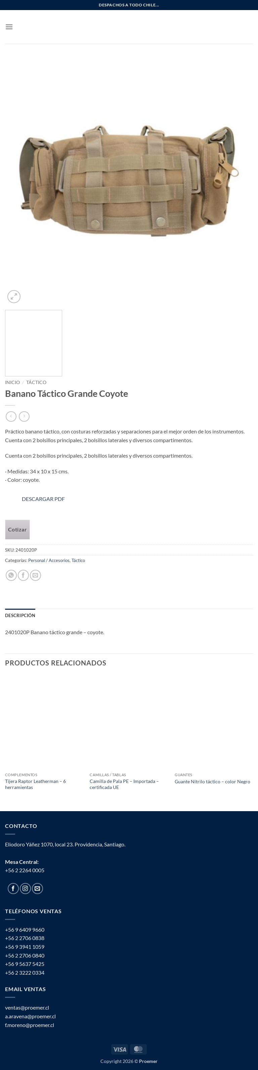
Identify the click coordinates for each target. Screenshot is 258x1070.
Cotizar (17, 529)
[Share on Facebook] (23, 575)
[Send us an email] (37, 888)
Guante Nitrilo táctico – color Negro (212, 781)
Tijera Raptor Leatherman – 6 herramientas (35, 784)
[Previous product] (24, 416)
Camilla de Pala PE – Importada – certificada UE (124, 784)
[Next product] (11, 416)
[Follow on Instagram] (25, 888)
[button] (9, 26)
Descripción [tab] (20, 615)
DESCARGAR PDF (35, 499)
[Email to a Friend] (35, 575)
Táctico (36, 382)
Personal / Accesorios (49, 560)
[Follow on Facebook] (13, 888)
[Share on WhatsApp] (11, 575)
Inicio (12, 382)
